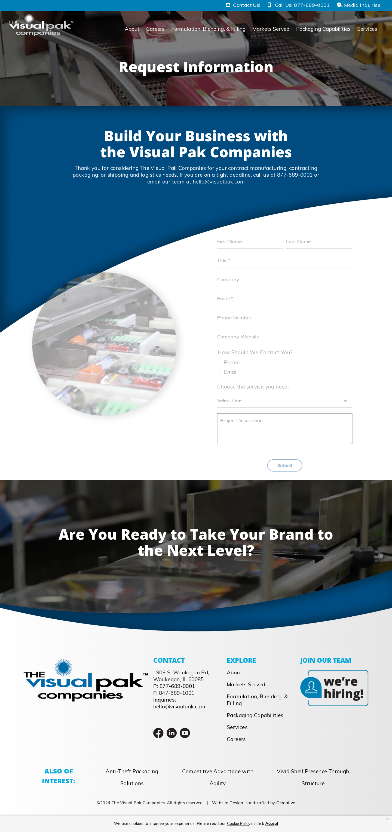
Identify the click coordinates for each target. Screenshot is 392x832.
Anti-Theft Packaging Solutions (132, 778)
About (234, 673)
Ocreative (285, 803)
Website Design (227, 803)
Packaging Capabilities (255, 715)
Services (237, 727)
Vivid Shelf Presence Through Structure (313, 778)
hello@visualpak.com (219, 182)
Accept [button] (271, 824)
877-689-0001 (295, 175)
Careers (236, 739)
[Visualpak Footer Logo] (85, 661)
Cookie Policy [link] (238, 824)
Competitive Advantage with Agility (217, 778)
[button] (387, 819)
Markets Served (246, 685)
